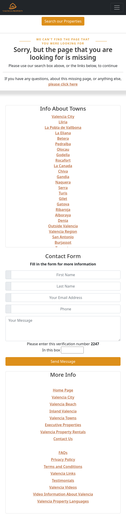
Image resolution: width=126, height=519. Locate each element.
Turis (63, 193)
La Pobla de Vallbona (63, 127)
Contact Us (63, 438)
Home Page (63, 390)
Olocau (63, 149)
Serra (63, 187)
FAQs (62, 452)
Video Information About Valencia (63, 494)
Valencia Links (63, 473)
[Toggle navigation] (117, 7)
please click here (63, 84)
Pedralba (63, 143)
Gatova (63, 204)
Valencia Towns (63, 417)
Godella (63, 154)
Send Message (63, 361)
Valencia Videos (63, 487)
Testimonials (63, 480)
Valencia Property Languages (63, 501)
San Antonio (63, 236)
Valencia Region (63, 231)
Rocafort (63, 160)
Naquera (63, 182)
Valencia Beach (63, 404)
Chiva (63, 171)
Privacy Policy (63, 459)
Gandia (63, 176)
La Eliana (63, 132)
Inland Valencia (63, 411)
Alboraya (63, 215)
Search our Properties (63, 21)
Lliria (63, 122)
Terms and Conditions (63, 466)
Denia (63, 220)
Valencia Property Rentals (63, 431)
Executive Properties (63, 424)
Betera (63, 138)
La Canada (63, 165)
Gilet (63, 198)
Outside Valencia (63, 225)
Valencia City (63, 116)
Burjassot (63, 242)
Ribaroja (63, 209)
